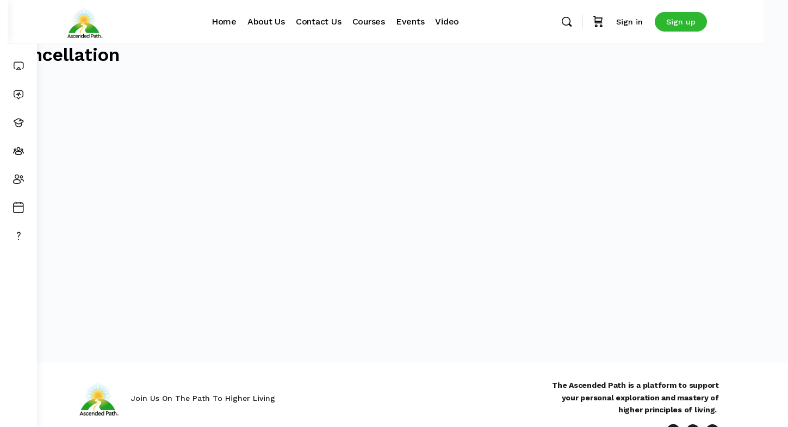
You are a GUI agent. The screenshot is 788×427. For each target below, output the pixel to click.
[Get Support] (18, 236)
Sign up (707, 21)
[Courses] (18, 123)
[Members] (18, 179)
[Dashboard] (18, 66)
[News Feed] (18, 94)
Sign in (656, 21)
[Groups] (18, 151)
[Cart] (625, 22)
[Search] (593, 21)
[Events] (18, 207)
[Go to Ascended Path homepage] (111, 20)
